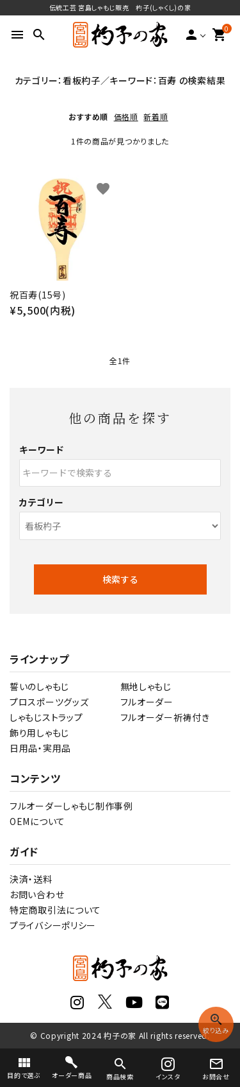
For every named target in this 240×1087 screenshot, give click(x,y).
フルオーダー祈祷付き (165, 717)
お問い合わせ (37, 894)
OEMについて (37, 821)
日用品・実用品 (40, 748)
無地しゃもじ (146, 686)
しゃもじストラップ (46, 717)
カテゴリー (41, 502)
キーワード (41, 449)
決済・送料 (31, 879)
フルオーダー (146, 701)
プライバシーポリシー (53, 925)
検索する (120, 579)
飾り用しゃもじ (39, 732)
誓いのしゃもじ (39, 686)
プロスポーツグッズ (49, 701)
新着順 (155, 116)
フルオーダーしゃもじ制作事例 (71, 805)
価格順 (126, 116)
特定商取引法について (55, 909)
